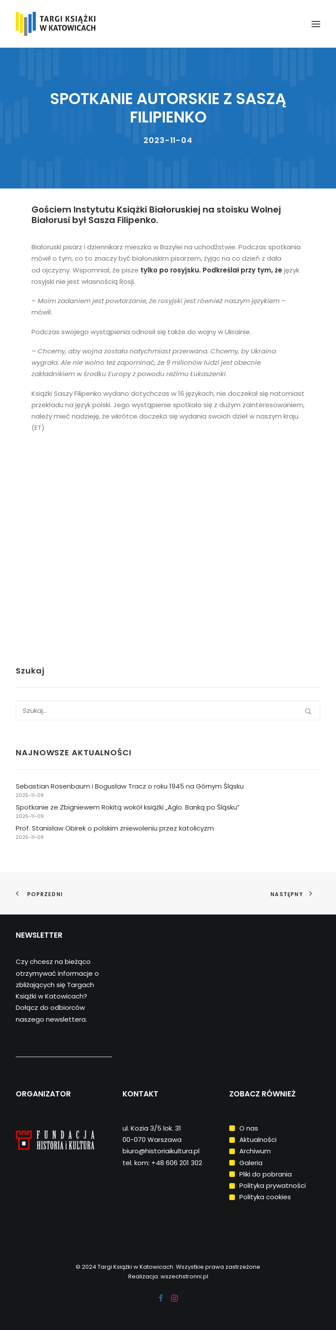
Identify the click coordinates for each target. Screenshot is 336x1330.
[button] (316, 24)
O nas (248, 1128)
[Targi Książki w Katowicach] (71, 24)
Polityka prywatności (272, 1185)
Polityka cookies (265, 1196)
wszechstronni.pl (184, 1276)
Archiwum (255, 1150)
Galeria (250, 1162)
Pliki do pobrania (265, 1174)
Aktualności (257, 1139)
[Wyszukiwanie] (168, 710)
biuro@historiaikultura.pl (161, 1150)
